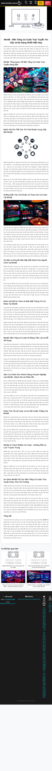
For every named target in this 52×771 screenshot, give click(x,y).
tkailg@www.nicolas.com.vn (8, 603)
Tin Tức (26, 2)
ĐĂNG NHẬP (41, 3)
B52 (50, 608)
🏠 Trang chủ (20, 3)
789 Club (50, 610)
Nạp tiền (31, 2)
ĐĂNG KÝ (48, 3)
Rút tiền (36, 2)
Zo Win (50, 603)
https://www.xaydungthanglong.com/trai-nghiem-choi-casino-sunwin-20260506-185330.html (44, 685)
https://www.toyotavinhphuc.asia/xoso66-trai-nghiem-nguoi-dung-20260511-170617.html (44, 619)
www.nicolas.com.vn (9, 3)
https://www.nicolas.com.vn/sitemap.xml (29, 599)
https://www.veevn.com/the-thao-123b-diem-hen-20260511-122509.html (44, 642)
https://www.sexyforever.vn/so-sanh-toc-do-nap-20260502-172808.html (44, 662)
